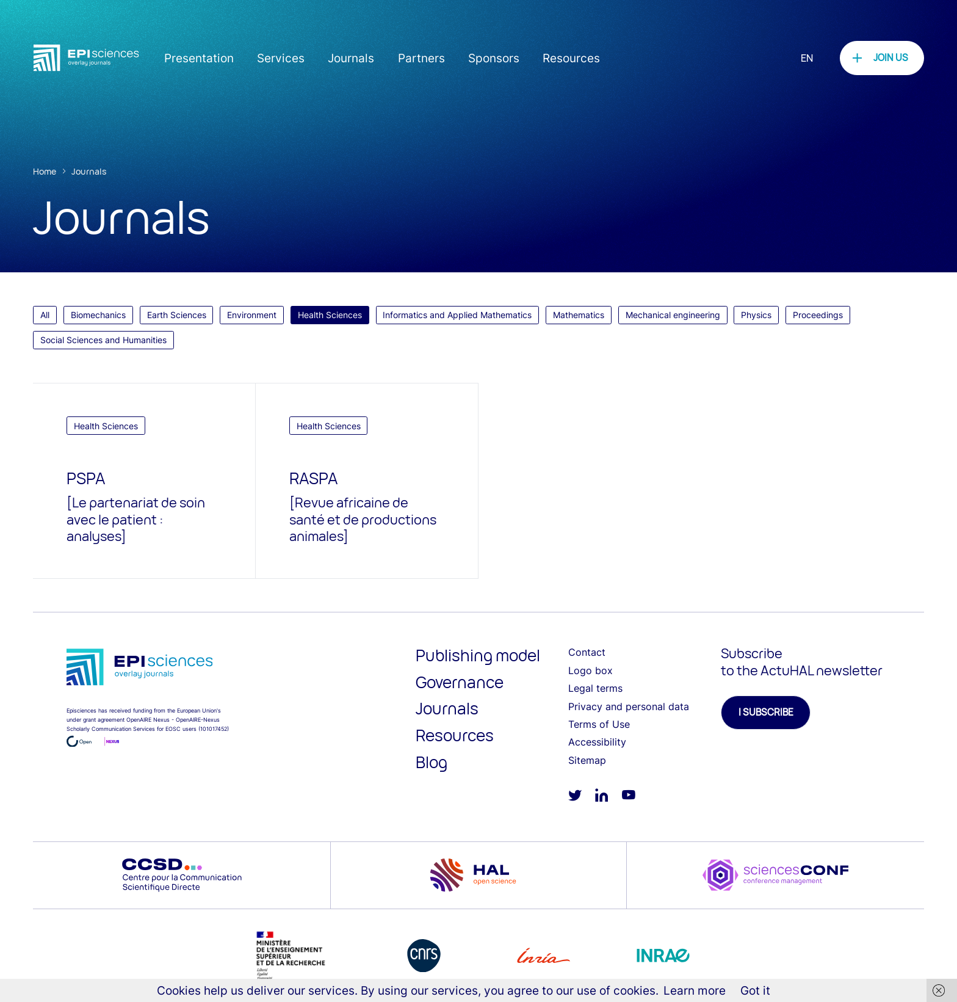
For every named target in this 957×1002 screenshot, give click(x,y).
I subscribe (766, 712)
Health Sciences (330, 315)
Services (281, 58)
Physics (756, 315)
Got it (755, 990)
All (44, 315)
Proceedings (818, 315)
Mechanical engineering (673, 315)
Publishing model (478, 655)
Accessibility (597, 742)
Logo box (590, 670)
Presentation (199, 58)
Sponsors (493, 58)
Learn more (694, 990)
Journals (351, 58)
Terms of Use (599, 724)
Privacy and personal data (628, 706)
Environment (251, 315)
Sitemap (587, 760)
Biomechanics (98, 315)
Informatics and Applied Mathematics (457, 315)
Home (44, 171)
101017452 (213, 728)
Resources (571, 58)
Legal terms (595, 688)
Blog (431, 762)
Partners (421, 58)
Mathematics (578, 315)
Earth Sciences (176, 315)
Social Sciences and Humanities (103, 340)
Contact (586, 652)
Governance (460, 682)
